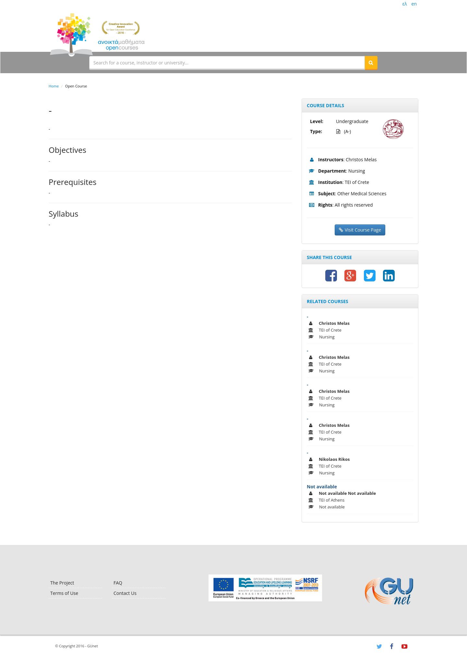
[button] (371, 62)
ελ (404, 4)
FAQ (118, 583)
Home (54, 86)
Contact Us (125, 593)
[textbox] (227, 62)
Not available (322, 486)
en (414, 4)
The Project (62, 583)
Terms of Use (64, 593)
